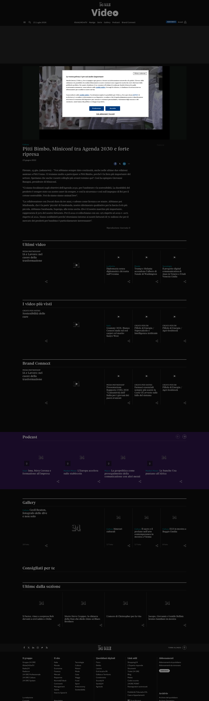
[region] (105, 93)
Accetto (113, 108)
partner (135, 95)
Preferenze (96, 108)
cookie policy (100, 87)
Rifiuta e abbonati (140, 73)
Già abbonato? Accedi (105, 114)
